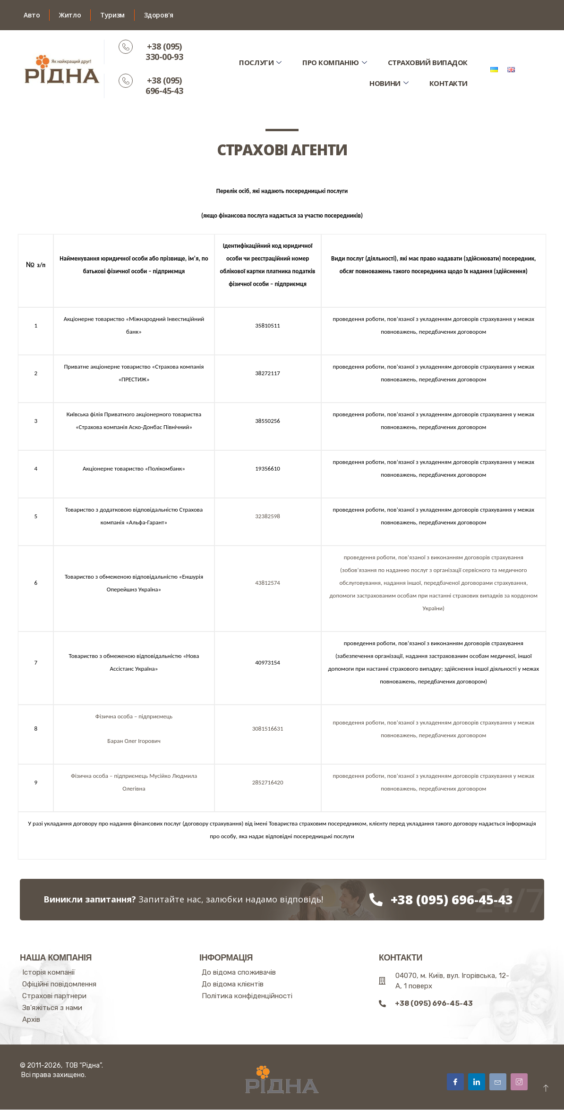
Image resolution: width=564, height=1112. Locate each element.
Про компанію (333, 62)
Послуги (258, 62)
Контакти (447, 82)
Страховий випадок (427, 62)
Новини (388, 82)
